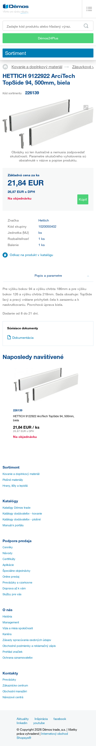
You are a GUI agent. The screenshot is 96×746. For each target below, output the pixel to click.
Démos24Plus (48, 38)
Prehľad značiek (13, 652)
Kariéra (7, 634)
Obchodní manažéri (15, 691)
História (7, 616)
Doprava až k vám (14, 588)
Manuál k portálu (13, 525)
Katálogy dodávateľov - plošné (22, 519)
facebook (60, 719)
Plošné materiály (13, 480)
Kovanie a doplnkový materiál (37, 66)
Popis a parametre (62, 275)
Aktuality (23, 719)
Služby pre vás (12, 594)
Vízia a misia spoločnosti (18, 628)
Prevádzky (9, 679)
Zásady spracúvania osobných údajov (27, 640)
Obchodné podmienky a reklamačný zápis (29, 646)
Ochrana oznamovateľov (18, 657)
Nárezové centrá (13, 697)
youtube (39, 723)
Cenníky (8, 547)
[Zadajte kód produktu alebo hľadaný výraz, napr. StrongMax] (48, 25)
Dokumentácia (20, 337)
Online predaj (11, 576)
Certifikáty (9, 559)
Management (11, 622)
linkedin (22, 723)
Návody (8, 553)
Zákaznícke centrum (15, 685)
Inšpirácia (41, 719)
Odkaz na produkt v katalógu (31, 255)
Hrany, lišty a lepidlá (15, 485)
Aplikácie (8, 565)
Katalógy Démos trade (16, 507)
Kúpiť (83, 199)
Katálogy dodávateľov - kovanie (22, 513)
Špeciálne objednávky (16, 571)
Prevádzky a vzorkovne (17, 582)
